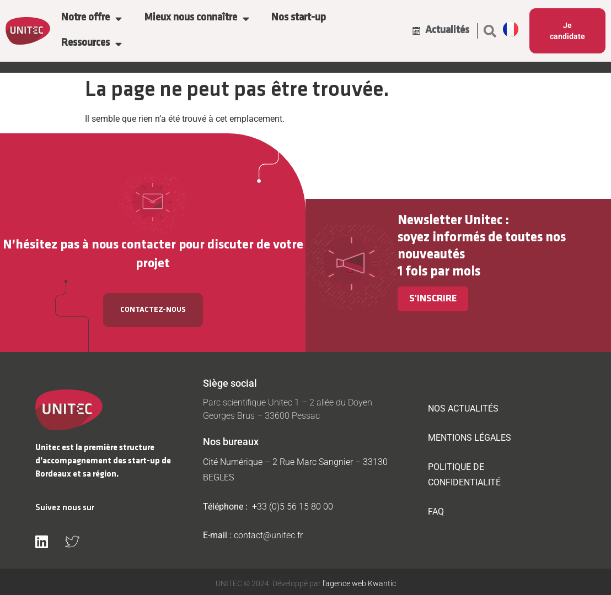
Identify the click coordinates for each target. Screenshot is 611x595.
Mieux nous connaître (196, 18)
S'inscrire (433, 299)
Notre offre (91, 18)
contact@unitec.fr (268, 535)
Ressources (91, 44)
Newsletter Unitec (450, 221)
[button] (490, 31)
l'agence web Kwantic (358, 583)
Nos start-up (298, 18)
